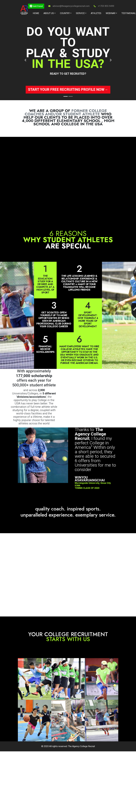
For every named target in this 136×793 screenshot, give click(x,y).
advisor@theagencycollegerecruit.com (71, 6)
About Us (49, 13)
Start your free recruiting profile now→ (68, 89)
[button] (25, 60)
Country (65, 13)
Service (80, 13)
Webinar (110, 13)
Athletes (96, 13)
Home (36, 13)
